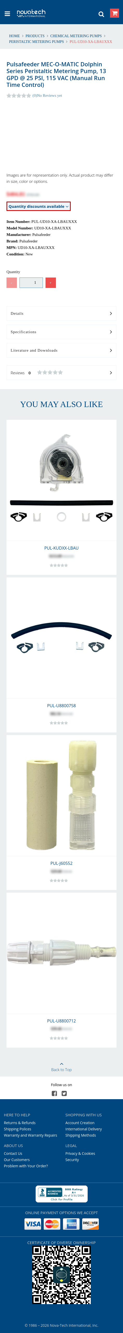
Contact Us (13, 1153)
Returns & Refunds (20, 1122)
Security (72, 1159)
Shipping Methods (81, 1135)
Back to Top (61, 1065)
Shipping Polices (17, 1128)
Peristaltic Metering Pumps (37, 42)
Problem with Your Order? (26, 1165)
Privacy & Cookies (80, 1153)
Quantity (13, 272)
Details (61, 313)
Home (15, 36)
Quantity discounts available (39, 206)
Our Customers (17, 1159)
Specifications (61, 332)
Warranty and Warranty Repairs (30, 1135)
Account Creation (80, 1122)
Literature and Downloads (61, 350)
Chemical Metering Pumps (76, 36)
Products (35, 36)
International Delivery (84, 1128)
